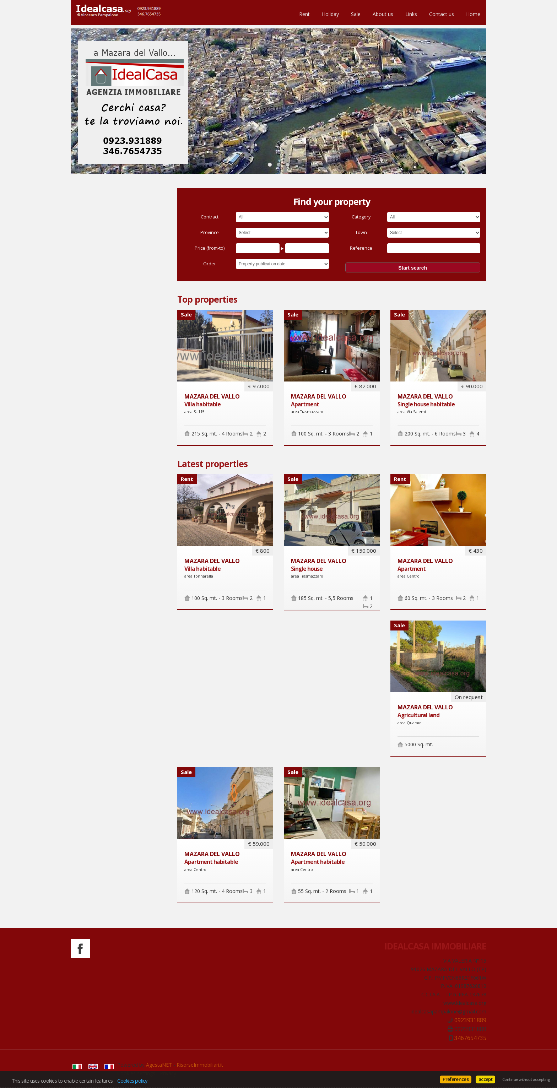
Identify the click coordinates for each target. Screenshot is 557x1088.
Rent (304, 14)
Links (411, 14)
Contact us (441, 14)
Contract (209, 217)
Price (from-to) (210, 248)
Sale (356, 14)
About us (383, 14)
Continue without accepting (526, 1079)
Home (473, 14)
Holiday (330, 14)
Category (361, 217)
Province (209, 232)
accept (485, 1079)
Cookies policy (132, 1080)
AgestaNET (159, 1064)
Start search (412, 268)
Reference (361, 248)
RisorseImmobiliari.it (200, 1064)
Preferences (456, 1079)
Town (361, 232)
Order (209, 264)
